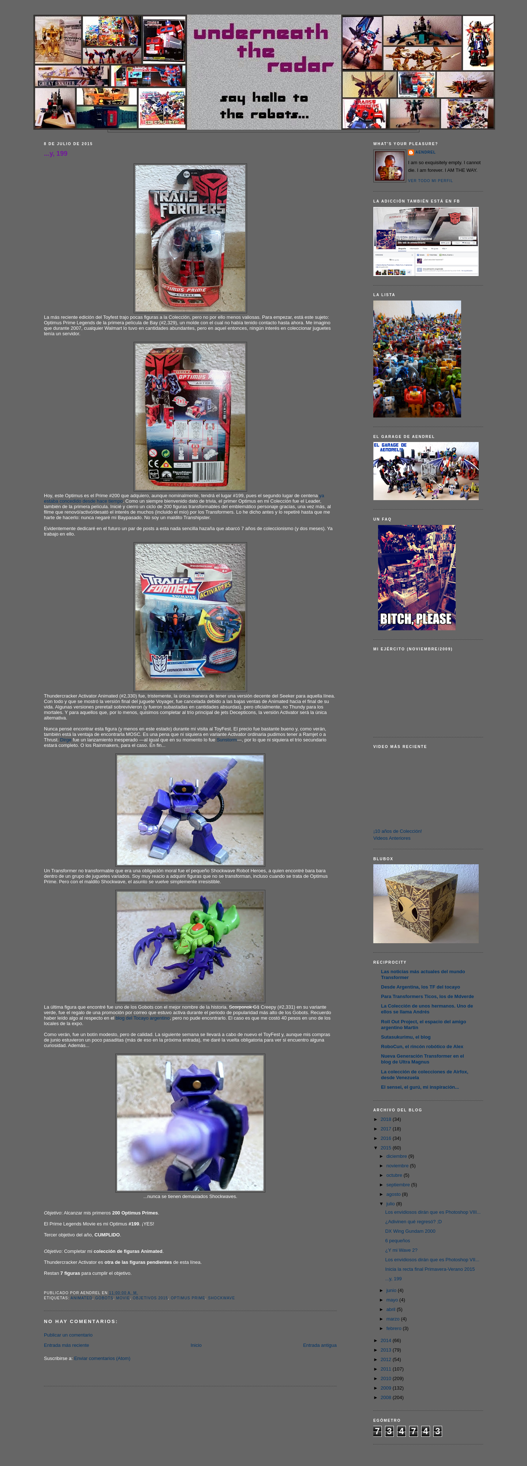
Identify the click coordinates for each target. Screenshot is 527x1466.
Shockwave (221, 1298)
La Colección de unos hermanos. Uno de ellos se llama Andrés (427, 1009)
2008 (387, 1397)
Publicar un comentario (68, 1335)
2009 (387, 1388)
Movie (123, 1298)
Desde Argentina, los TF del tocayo (420, 987)
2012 (387, 1359)
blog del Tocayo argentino (143, 1018)
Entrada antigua (320, 1345)
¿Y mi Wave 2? (401, 1250)
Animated (82, 1298)
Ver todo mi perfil (430, 181)
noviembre (398, 1165)
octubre (395, 1175)
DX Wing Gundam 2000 (410, 1231)
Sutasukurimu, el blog (406, 1037)
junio (392, 1290)
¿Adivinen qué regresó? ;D (413, 1221)
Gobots (104, 1298)
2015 (387, 1147)
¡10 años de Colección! (397, 831)
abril (391, 1309)
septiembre (398, 1184)
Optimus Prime (188, 1298)
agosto (394, 1194)
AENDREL (425, 152)
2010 (387, 1378)
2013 (387, 1350)
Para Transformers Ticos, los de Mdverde (427, 996)
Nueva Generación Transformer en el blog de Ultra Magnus (422, 1059)
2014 (387, 1340)
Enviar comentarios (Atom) (102, 1358)
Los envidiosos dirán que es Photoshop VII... (432, 1259)
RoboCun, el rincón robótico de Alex (422, 1046)
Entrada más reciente (66, 1345)
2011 (387, 1369)
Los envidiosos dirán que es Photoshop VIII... (433, 1212)
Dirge (65, 740)
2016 (387, 1138)
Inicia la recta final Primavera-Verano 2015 (430, 1269)
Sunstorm (227, 740)
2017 (387, 1128)
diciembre (397, 1156)
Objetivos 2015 (150, 1298)
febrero (394, 1328)
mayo (392, 1300)
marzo (393, 1319)
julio (391, 1203)
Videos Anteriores (392, 838)
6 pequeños (397, 1240)
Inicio (196, 1345)
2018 (387, 1119)
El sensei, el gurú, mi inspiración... (420, 1087)
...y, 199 (55, 153)
